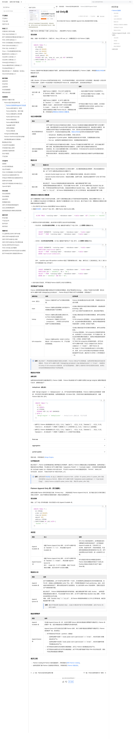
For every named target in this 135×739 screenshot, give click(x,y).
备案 (113, 3)
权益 (36, 3)
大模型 (19, 3)
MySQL (48, 485)
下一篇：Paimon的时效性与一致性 (94, 682)
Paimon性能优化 (73, 675)
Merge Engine (49, 466)
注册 (122, 3)
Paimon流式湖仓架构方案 (72, 12)
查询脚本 (38, 216)
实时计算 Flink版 (14, 8)
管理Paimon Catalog (73, 672)
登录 (129, 3)
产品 (24, 3)
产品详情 (92, 22)
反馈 (71, 691)
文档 (109, 3)
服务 (56, 3)
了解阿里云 (62, 3)
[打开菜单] (3, 3)
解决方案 (30, 3)
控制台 (118, 3)
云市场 (46, 3)
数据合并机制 (100, 77)
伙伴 (51, 3)
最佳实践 (61, 12)
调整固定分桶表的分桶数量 (61, 119)
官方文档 (5, 8)
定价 (41, 3)
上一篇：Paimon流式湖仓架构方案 (42, 682)
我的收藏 (102, 22)
